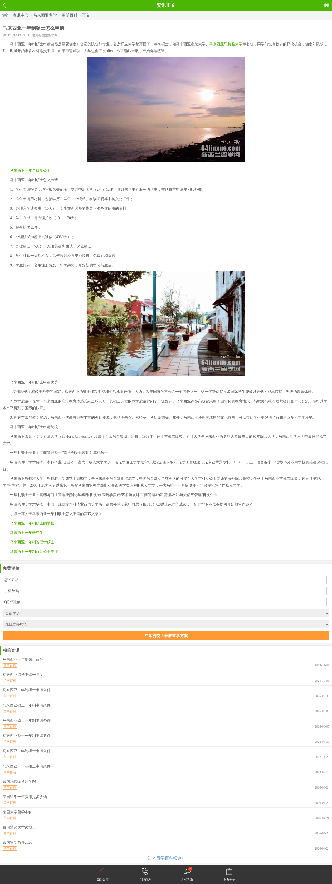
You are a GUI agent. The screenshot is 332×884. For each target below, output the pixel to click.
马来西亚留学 (45, 15)
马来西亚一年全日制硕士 (30, 171)
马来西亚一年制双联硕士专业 (34, 552)
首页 (326, 5)
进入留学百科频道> (166, 858)
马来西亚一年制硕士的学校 (32, 523)
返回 (4, 5)
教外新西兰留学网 (45, 35)
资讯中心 (20, 15)
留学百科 (69, 15)
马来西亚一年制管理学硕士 (32, 542)
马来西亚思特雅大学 (225, 44)
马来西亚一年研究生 (26, 533)
